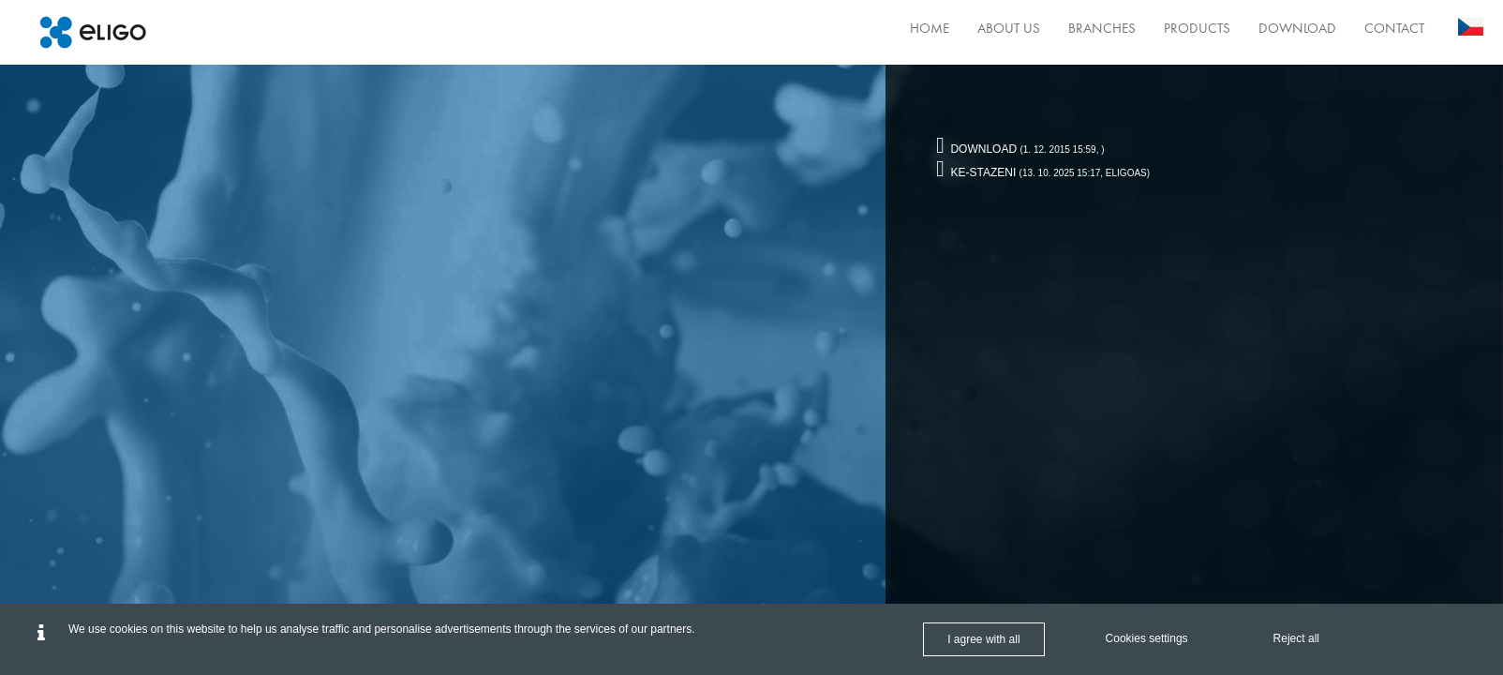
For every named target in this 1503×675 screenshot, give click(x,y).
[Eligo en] (92, 32)
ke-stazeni (976, 172)
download (976, 149)
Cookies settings (1147, 638)
